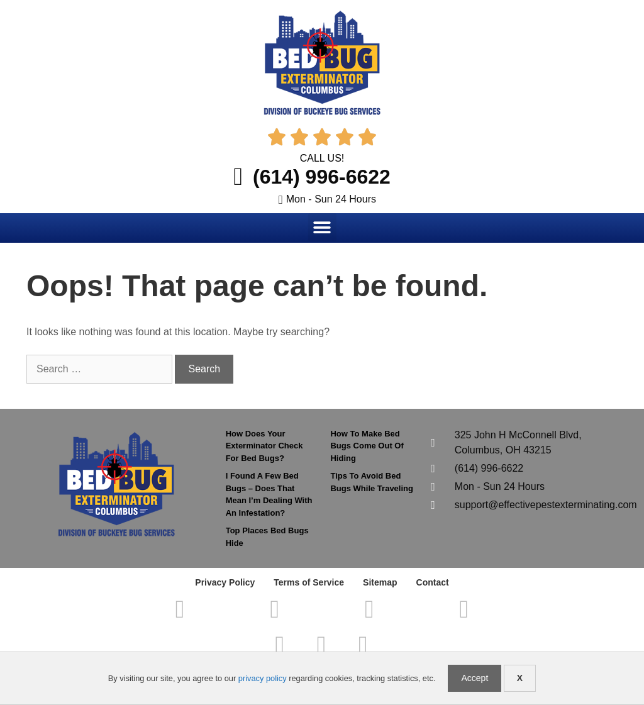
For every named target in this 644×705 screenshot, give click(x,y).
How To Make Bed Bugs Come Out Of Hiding (366, 446)
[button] (322, 227)
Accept (474, 678)
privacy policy (262, 678)
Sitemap (380, 582)
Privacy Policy (225, 582)
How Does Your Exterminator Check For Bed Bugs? (264, 446)
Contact (432, 582)
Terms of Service (309, 582)
